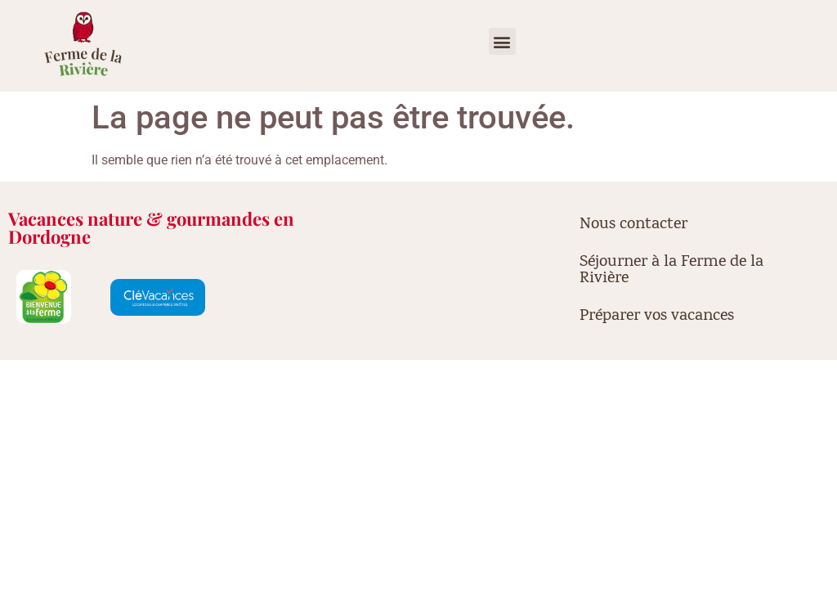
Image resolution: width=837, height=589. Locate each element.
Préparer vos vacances (657, 316)
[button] (502, 41)
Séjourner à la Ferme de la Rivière (671, 270)
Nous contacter (633, 225)
